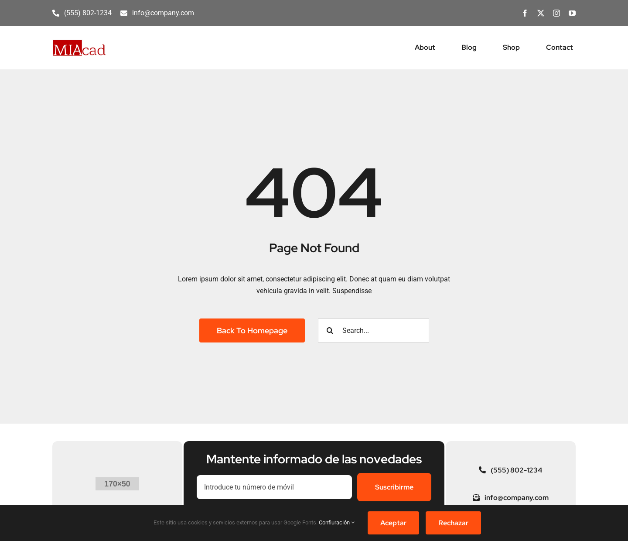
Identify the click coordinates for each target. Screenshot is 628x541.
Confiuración (337, 522)
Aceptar (393, 522)
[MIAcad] (79, 42)
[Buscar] (330, 330)
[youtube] (572, 13)
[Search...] (373, 330)
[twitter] (540, 13)
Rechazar (453, 522)
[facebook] (525, 13)
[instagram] (556, 13)
